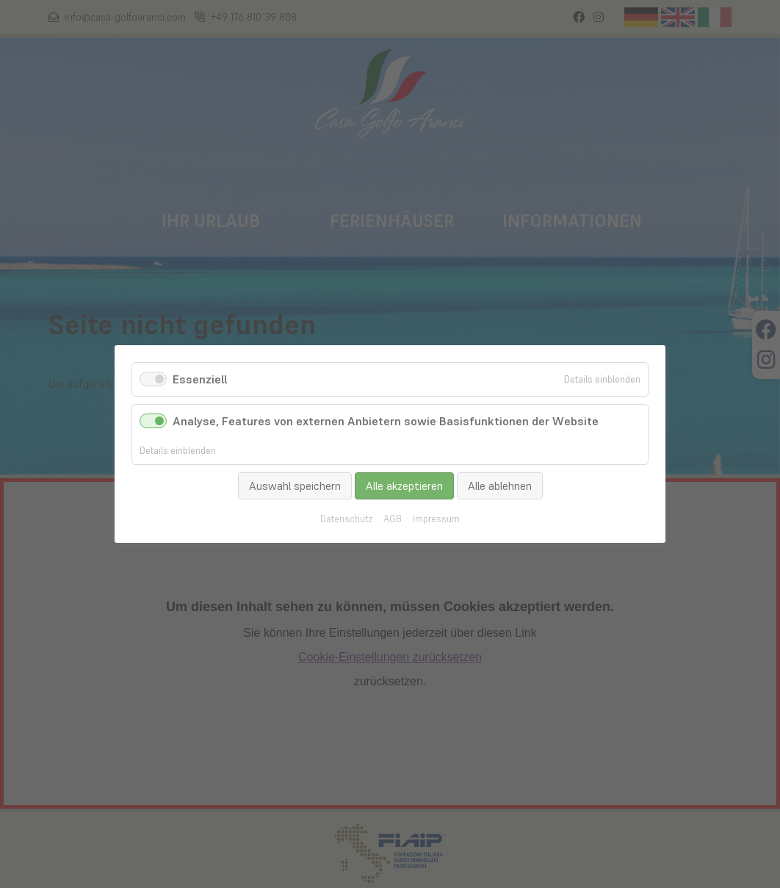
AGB (392, 519)
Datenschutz (346, 519)
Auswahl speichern (295, 486)
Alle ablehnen (500, 486)
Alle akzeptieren (404, 486)
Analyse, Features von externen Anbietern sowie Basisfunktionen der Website (386, 421)
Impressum (436, 519)
